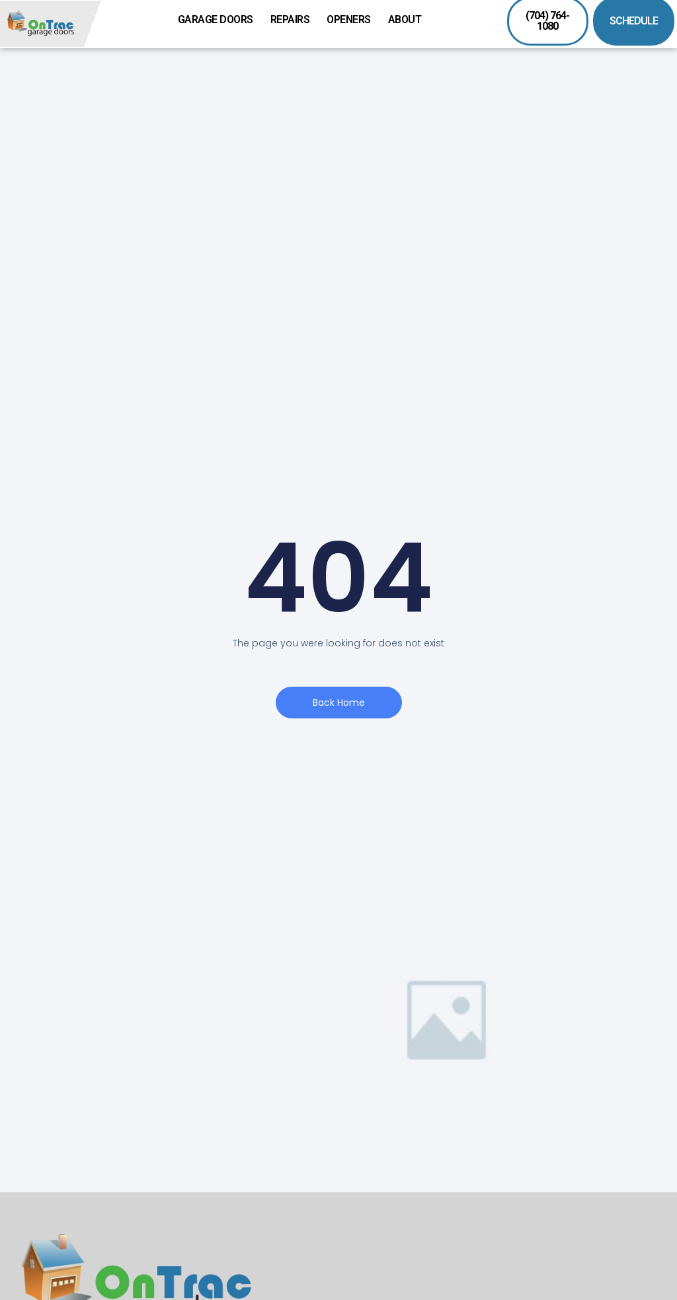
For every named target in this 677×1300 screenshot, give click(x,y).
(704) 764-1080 (547, 20)
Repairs (293, 19)
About (408, 19)
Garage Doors (219, 19)
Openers (352, 19)
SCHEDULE (634, 21)
